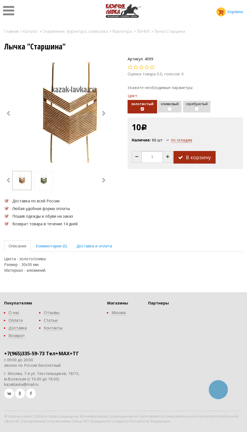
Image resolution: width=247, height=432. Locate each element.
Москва (118, 312)
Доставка (17, 327)
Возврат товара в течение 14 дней (45, 223)
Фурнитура (122, 31)
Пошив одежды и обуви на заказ (42, 216)
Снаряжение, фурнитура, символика (75, 31)
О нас (13, 312)
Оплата (15, 320)
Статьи (51, 320)
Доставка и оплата (94, 245)
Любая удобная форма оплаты (41, 208)
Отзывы (52, 312)
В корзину (194, 157)
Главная (11, 31)
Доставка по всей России (36, 200)
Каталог (30, 31)
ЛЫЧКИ (143, 31)
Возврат (16, 335)
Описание (17, 245)
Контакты (53, 327)
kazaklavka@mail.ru (21, 384)
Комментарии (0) (51, 245)
